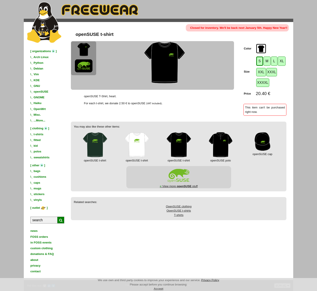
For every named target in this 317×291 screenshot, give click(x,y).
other (35, 165)
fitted (37, 140)
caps (37, 182)
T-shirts (178, 215)
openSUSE (41, 91)
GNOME (39, 97)
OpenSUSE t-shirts (178, 210)
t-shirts (38, 134)
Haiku (38, 103)
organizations (41, 51)
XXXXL (262, 82)
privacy (35, 265)
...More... (39, 120)
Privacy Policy (210, 280)
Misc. (37, 114)
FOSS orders (39, 236)
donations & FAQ (42, 254)
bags (37, 171)
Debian (38, 68)
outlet (39, 207)
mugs (37, 188)
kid (36, 145)
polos (37, 151)
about (34, 260)
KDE (37, 80)
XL (282, 61)
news (34, 230)
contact (35, 271)
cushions (40, 176)
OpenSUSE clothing (179, 206)
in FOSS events (41, 242)
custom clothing (41, 248)
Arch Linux (40, 57)
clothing (37, 128)
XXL (261, 72)
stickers (39, 194)
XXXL (271, 72)
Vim (36, 74)
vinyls (38, 199)
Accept (158, 288)
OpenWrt (40, 109)
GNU (37, 86)
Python (38, 62)
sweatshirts (42, 157)
